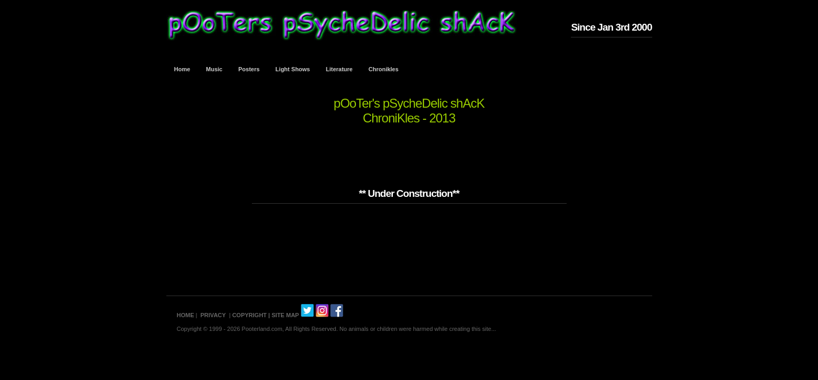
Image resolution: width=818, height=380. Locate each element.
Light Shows (293, 69)
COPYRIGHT (249, 315)
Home (182, 69)
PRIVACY (213, 315)
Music (214, 69)
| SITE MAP (283, 315)
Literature (339, 69)
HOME (185, 315)
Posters (248, 69)
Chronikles (384, 69)
